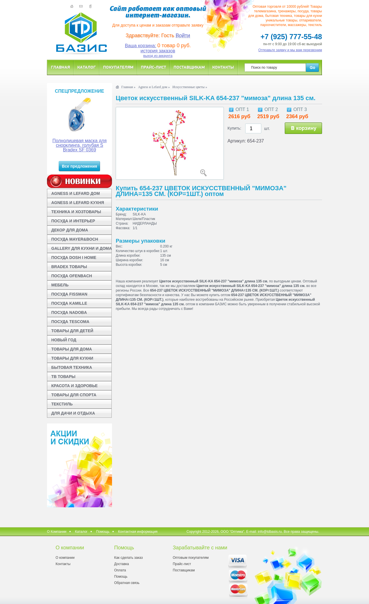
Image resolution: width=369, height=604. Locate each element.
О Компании (56, 532)
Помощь (102, 532)
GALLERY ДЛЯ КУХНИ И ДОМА (81, 248)
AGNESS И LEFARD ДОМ (75, 193)
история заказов (158, 50)
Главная (60, 67)
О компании (65, 558)
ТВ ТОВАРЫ (63, 376)
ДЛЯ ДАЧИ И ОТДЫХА (73, 413)
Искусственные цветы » (189, 87)
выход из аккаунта (157, 56)
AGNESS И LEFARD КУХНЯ (77, 202)
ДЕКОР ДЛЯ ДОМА (69, 230)
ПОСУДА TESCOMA (70, 321)
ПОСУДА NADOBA (69, 312)
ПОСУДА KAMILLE (69, 303)
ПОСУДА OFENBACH (71, 276)
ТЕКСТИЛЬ (62, 404)
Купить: (234, 128)
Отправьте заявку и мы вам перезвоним (290, 50)
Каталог (86, 67)
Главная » (128, 87)
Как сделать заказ (128, 558)
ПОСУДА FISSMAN (69, 294)
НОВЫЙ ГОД (63, 340)
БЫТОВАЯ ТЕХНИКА (71, 367)
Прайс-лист (153, 67)
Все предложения (79, 166)
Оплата (120, 570)
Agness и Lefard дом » (154, 87)
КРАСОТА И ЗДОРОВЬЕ (74, 385)
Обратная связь (126, 583)
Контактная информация (138, 532)
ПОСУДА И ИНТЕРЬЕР (73, 221)
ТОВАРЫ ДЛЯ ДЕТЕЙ (72, 330)
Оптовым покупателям (191, 558)
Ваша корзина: (140, 45)
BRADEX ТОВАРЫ (69, 266)
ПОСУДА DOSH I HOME (73, 257)
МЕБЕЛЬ (59, 285)
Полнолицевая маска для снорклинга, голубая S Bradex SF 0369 (79, 145)
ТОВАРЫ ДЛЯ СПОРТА (73, 395)
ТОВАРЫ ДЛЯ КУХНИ (72, 358)
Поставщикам (189, 67)
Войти (183, 35)
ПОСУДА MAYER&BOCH (74, 239)
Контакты (223, 67)
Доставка (121, 564)
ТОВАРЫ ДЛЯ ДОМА (71, 349)
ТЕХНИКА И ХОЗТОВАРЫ (76, 211)
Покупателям (118, 67)
